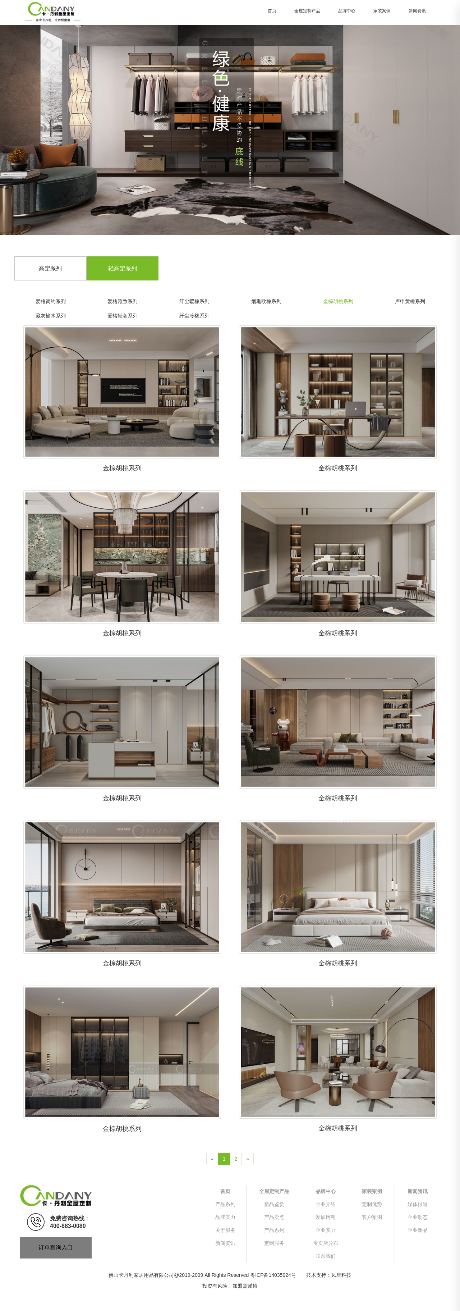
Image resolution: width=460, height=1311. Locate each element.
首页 (272, 10)
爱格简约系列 (51, 301)
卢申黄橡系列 (410, 301)
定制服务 (274, 1243)
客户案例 (372, 1217)
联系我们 (326, 1256)
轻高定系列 (122, 268)
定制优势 (372, 1204)
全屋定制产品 (307, 10)
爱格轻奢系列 (122, 316)
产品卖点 (274, 1217)
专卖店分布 (325, 1243)
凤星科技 (341, 1275)
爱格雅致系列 (122, 301)
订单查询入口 (55, 1247)
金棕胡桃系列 (338, 301)
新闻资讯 (417, 10)
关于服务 (225, 1230)
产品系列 (225, 1204)
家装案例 (382, 10)
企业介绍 (326, 1204)
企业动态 (418, 1217)
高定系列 (50, 268)
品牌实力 (225, 1217)
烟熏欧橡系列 (266, 301)
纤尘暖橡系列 (194, 301)
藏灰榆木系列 (51, 316)
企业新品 (418, 1230)
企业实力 (326, 1230)
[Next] (248, 1159)
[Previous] (212, 1159)
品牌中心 (346, 10)
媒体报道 (418, 1204)
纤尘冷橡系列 (194, 316)
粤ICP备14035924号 (273, 1275)
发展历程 (326, 1217)
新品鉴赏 (274, 1204)
